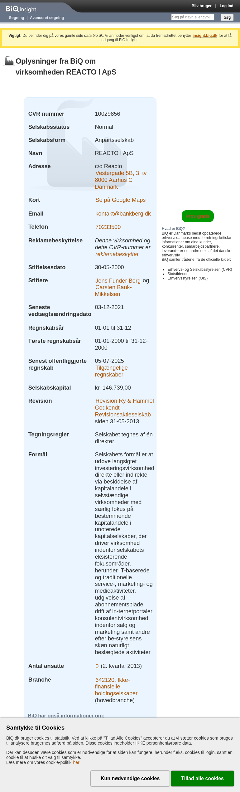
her (76, 762)
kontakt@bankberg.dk (123, 213)
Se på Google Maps (120, 200)
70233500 (108, 226)
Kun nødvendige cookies (130, 778)
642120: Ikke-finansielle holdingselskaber (116, 686)
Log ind (226, 6)
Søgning (16, 18)
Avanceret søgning (47, 18)
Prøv (197, 216)
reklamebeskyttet (116, 254)
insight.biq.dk (205, 35)
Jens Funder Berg (118, 280)
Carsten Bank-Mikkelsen (113, 290)
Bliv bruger (202, 6)
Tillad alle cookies (202, 778)
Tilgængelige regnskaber (111, 371)
